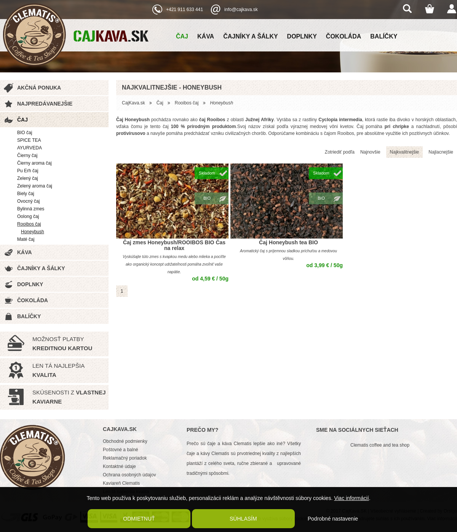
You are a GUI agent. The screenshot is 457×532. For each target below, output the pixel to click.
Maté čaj (25, 239)
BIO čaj (24, 132)
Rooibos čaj (29, 224)
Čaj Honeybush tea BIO (288, 242)
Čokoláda (343, 36)
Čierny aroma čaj (34, 163)
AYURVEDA (29, 148)
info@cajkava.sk (241, 9)
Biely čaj (25, 193)
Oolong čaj (28, 216)
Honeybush (32, 231)
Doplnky (302, 36)
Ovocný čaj (28, 201)
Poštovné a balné (120, 449)
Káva (205, 36)
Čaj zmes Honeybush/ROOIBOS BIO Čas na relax (174, 245)
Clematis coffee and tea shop (379, 445)
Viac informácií (351, 498)
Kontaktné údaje (119, 466)
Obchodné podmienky (125, 441)
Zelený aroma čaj (34, 186)
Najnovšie (370, 152)
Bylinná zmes (30, 209)
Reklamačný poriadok (125, 458)
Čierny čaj (27, 155)
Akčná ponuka (39, 88)
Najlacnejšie (440, 152)
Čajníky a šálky (250, 36)
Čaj (182, 36)
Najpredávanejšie (44, 104)
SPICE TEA (29, 140)
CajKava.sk (133, 103)
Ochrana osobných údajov (129, 475)
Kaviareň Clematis (121, 483)
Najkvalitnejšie (404, 152)
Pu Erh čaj (27, 170)
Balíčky (383, 36)
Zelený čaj (27, 178)
